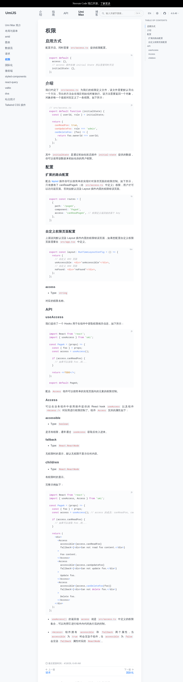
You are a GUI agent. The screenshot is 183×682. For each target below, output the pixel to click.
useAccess (153, 50)
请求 (7, 53)
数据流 (9, 48)
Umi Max (81, 13)
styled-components (15, 76)
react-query (11, 82)
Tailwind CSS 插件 (15, 105)
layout (55, 181)
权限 (7, 59)
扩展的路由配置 (155, 38)
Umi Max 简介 (13, 25)
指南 (53, 13)
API (66, 13)
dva (7, 93)
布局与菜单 (11, 31)
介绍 (40, 13)
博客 (96, 13)
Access (151, 54)
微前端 (9, 70)
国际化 (9, 65)
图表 (7, 42)
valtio (8, 88)
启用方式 (151, 26)
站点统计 (10, 99)
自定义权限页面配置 (157, 42)
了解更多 (105, 3)
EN (149, 13)
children (152, 58)
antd (7, 36)
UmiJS (10, 13)
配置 (149, 34)
